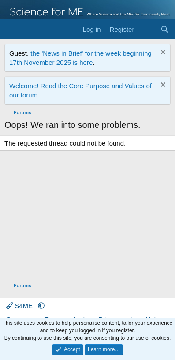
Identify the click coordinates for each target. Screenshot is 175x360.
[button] (41, 305)
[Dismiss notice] (162, 53)
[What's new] (147, 29)
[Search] (164, 29)
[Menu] (12, 29)
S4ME (20, 305)
